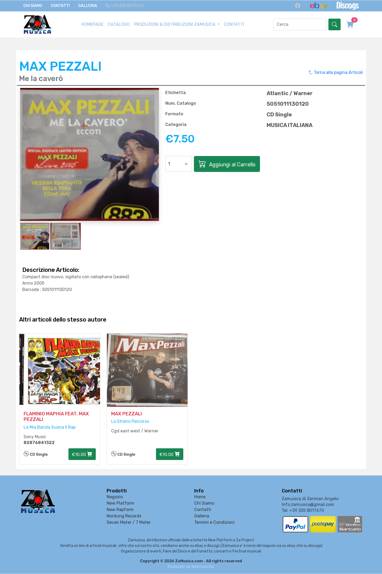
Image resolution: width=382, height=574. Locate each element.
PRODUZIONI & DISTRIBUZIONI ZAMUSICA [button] (175, 24)
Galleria (87, 5)
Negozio (115, 497)
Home (200, 497)
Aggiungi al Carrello (226, 163)
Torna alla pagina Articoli (336, 72)
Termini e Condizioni (214, 522)
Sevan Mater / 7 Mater (129, 522)
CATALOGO (119, 24)
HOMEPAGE (92, 24)
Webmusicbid (203, 567)
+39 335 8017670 (125, 6)
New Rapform (120, 510)
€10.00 (82, 455)
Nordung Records (124, 516)
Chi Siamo (32, 5)
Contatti (60, 5)
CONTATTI (234, 24)
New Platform (120, 503)
